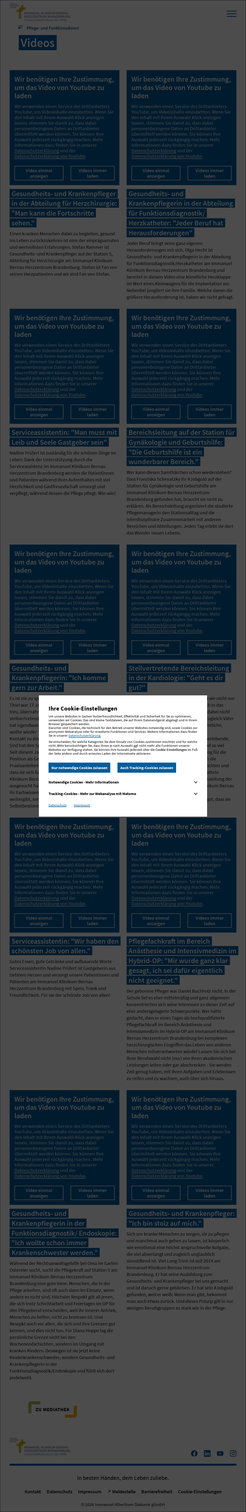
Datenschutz (58, 805)
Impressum (82, 805)
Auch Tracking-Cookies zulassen (146, 767)
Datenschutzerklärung (84, 735)
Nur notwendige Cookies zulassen (79, 767)
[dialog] (123, 756)
